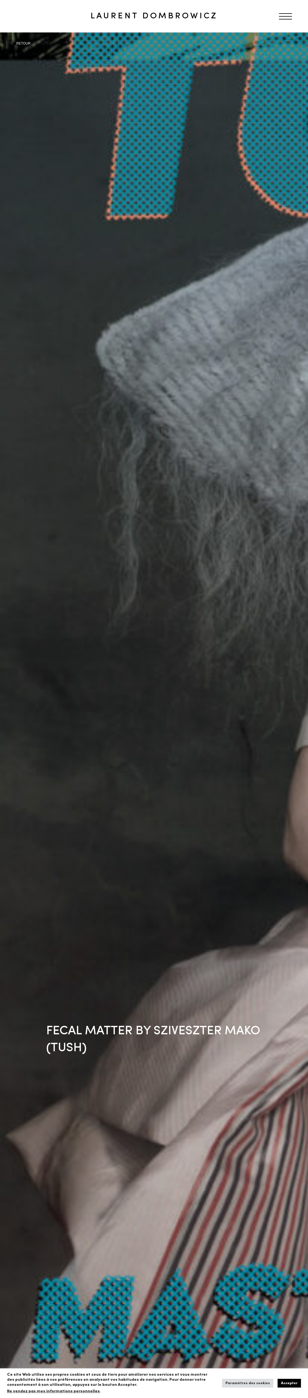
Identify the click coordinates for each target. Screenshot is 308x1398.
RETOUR (23, 43)
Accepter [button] (289, 1383)
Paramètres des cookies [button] (247, 1383)
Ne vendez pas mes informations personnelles (53, 1391)
